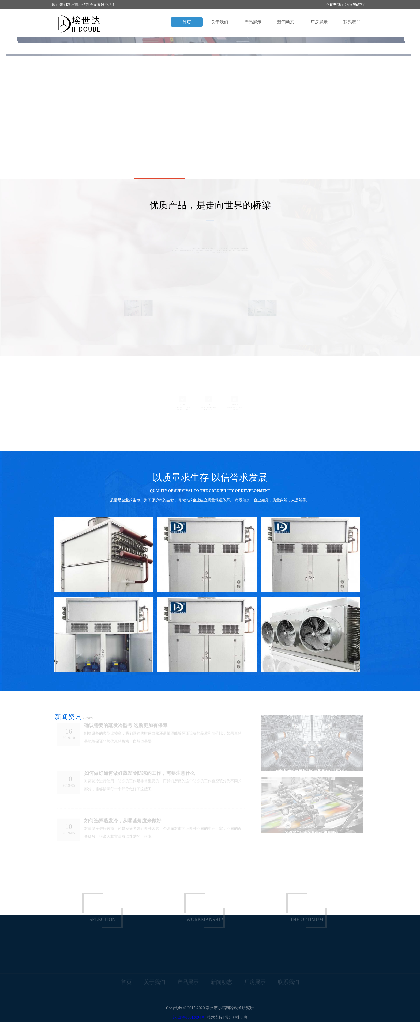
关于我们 (219, 22)
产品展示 (252, 22)
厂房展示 (319, 22)
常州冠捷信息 (236, 1017)
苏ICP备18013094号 (188, 1017)
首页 (186, 22)
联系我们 (352, 22)
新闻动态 (285, 22)
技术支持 (214, 1017)
